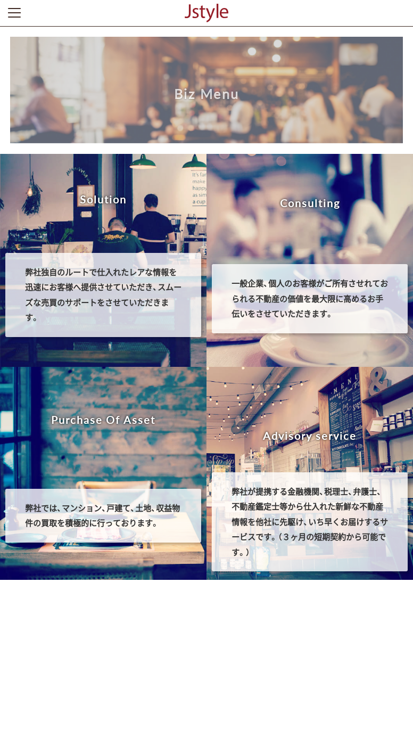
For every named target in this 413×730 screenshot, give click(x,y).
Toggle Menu (14, 13)
